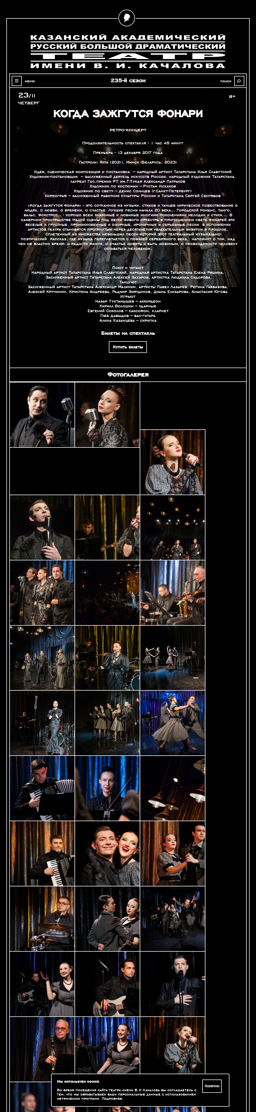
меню (28, 81)
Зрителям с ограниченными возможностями (46, 1082)
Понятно (212, 1086)
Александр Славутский (216, 1021)
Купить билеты (128, 347)
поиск (227, 81)
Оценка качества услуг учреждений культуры (46, 1076)
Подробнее (112, 1099)
